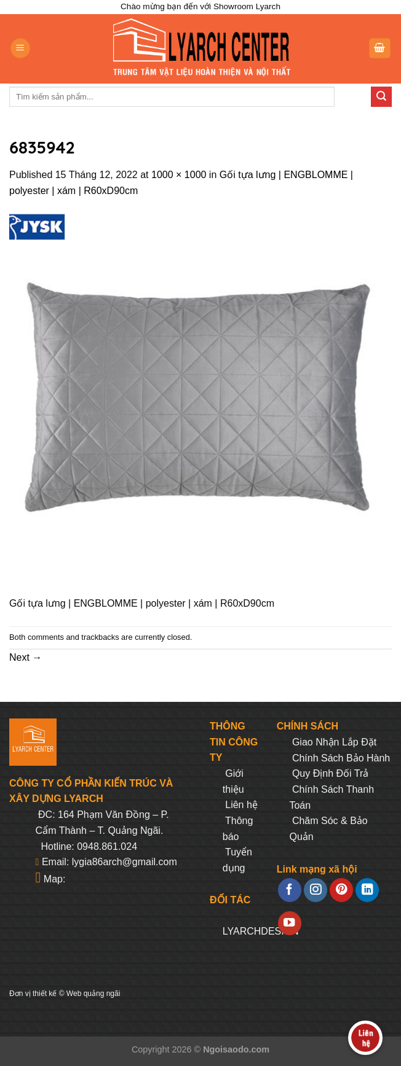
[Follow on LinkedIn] (367, 890)
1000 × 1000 (178, 174)
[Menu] (20, 48)
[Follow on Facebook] (289, 890)
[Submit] (381, 97)
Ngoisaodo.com (236, 1049)
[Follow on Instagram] (315, 890)
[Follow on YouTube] (289, 923)
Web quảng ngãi (93, 993)
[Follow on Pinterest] (341, 890)
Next (25, 657)
